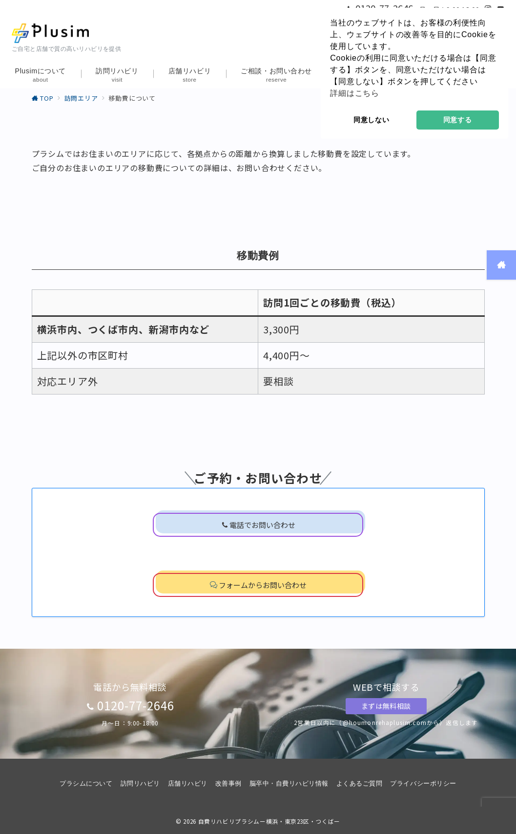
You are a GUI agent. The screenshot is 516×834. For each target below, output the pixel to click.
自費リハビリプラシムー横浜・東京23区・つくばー (269, 821)
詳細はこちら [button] (354, 93)
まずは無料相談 (386, 706)
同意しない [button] (371, 120)
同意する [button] (457, 120)
